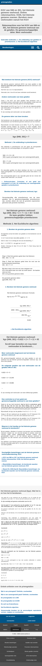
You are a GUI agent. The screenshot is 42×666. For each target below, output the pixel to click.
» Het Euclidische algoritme (21, 329)
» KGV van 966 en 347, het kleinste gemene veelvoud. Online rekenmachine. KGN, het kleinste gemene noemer (20, 459)
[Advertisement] (21, 63)
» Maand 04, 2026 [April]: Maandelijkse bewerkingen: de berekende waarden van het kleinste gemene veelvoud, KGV (21, 470)
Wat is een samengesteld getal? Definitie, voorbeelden (19, 594)
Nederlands (16, 629)
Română (26, 629)
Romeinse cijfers (31, 638)
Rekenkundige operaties (10, 647)
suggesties (31, 616)
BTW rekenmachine (31, 655)
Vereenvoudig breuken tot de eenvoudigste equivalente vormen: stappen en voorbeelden (21, 611)
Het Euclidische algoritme (9, 607)
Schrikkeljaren (10, 651)
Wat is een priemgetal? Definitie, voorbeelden (16, 591)
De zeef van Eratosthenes (9, 604)
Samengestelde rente (10, 655)
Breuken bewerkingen (10, 642)
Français (36, 625)
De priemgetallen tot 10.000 (10, 601)
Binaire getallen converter (31, 651)
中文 (37, 629)
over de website (10, 616)
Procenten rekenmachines (31, 647)
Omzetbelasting (10, 660)
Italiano (5, 629)
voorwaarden (10, 620)
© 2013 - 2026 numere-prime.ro (21, 633)
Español (26, 625)
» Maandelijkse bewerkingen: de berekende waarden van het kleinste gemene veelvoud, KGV (20, 465)
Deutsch (5, 625)
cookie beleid (31, 620)
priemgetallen (6, 2)
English (16, 625)
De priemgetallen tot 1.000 (10, 598)
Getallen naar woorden (31, 642)
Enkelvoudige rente (31, 660)
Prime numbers (10, 638)
